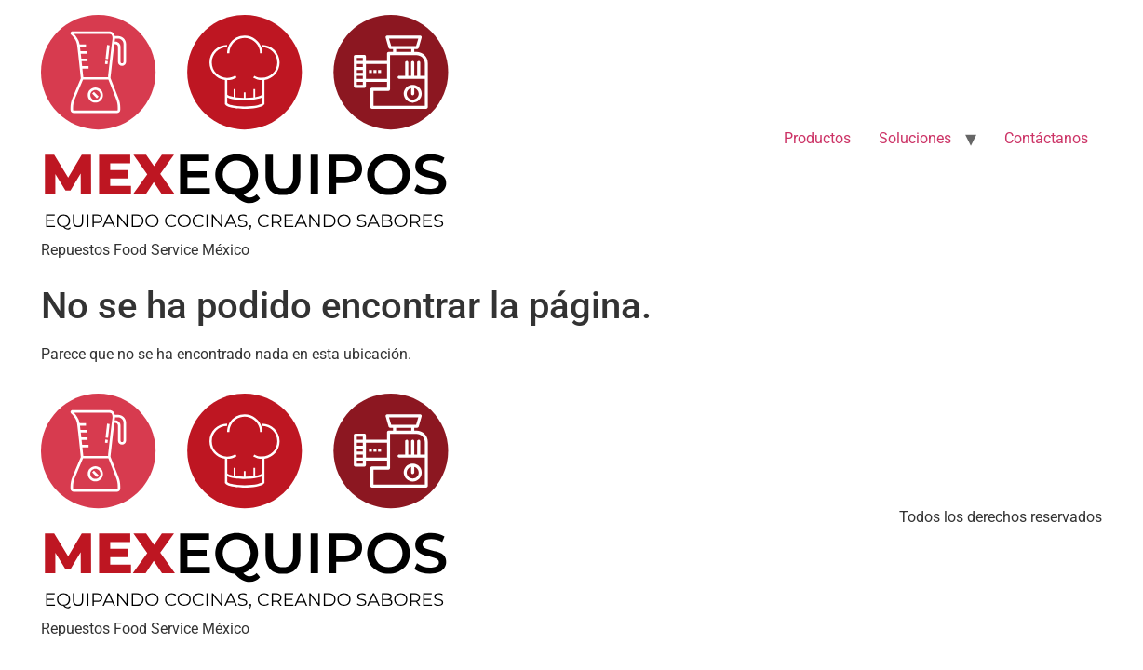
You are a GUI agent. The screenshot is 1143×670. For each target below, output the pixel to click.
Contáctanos (1046, 138)
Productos (817, 138)
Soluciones (915, 138)
